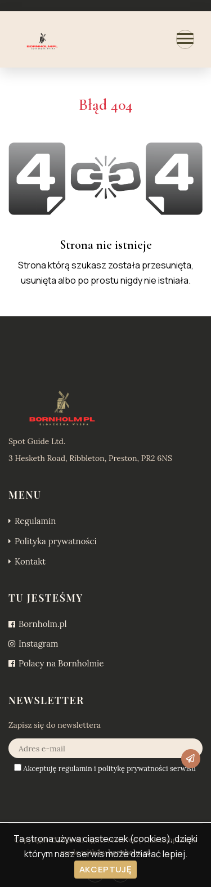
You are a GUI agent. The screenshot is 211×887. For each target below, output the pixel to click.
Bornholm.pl (37, 624)
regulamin (75, 768)
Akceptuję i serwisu (105, 768)
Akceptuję (105, 869)
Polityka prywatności (52, 541)
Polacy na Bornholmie (56, 663)
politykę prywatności (133, 768)
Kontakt (27, 561)
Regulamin (32, 521)
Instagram (33, 643)
